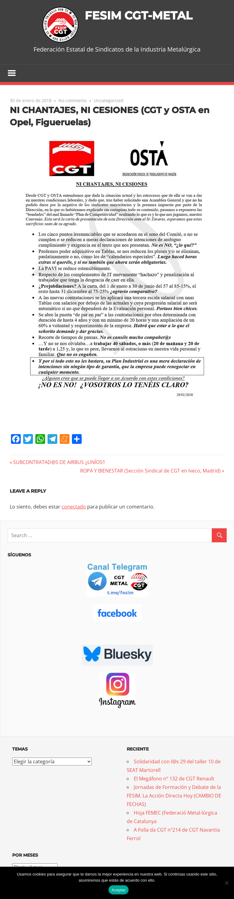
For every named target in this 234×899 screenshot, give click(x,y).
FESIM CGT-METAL (138, 15)
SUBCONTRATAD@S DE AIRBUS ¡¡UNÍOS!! (59, 462)
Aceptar (119, 890)
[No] (226, 883)
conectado (74, 507)
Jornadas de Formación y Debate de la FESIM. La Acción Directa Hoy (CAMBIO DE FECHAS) (174, 796)
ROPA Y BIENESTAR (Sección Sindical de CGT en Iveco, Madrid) (150, 471)
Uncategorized (108, 101)
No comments (72, 101)
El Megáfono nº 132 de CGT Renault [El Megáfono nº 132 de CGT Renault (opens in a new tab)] (174, 779)
